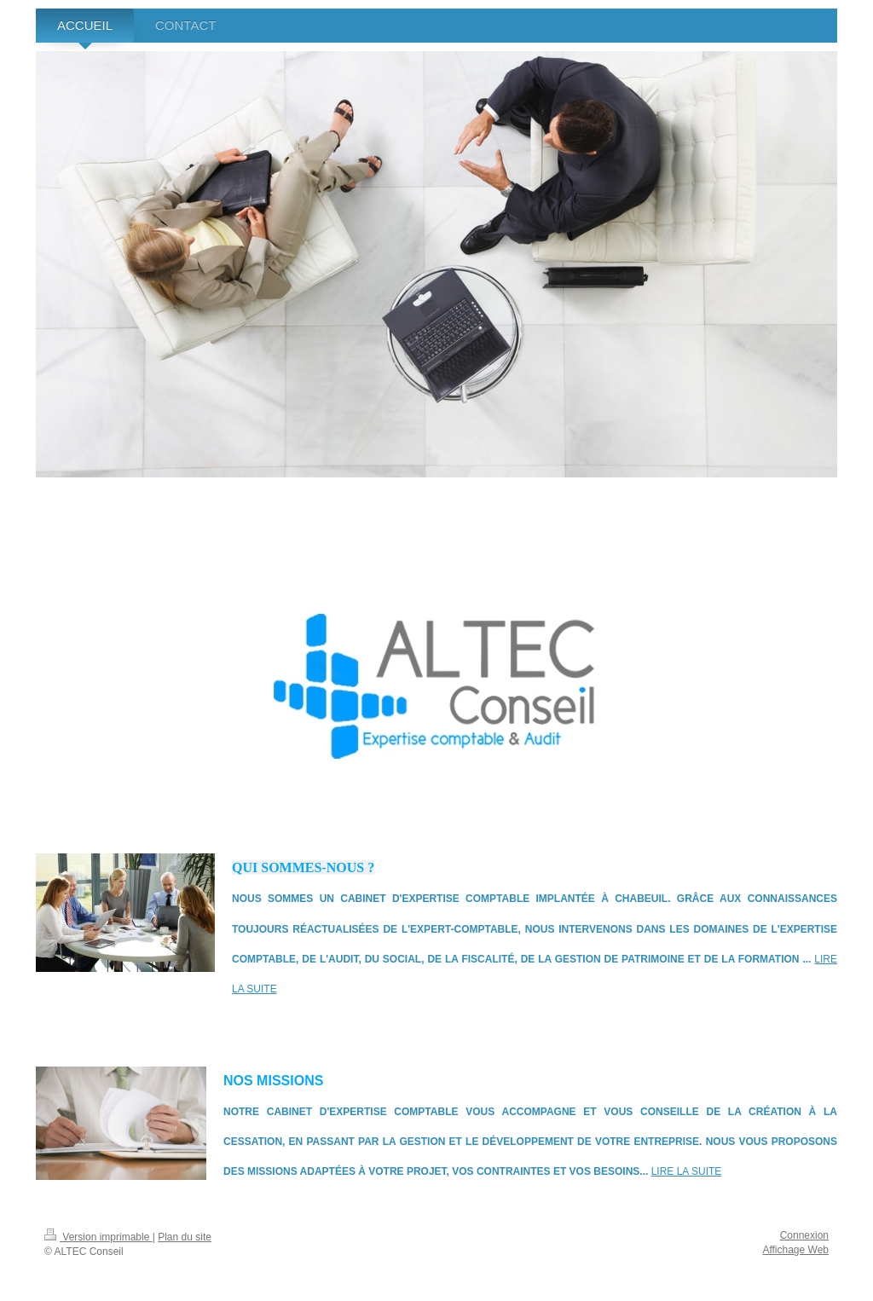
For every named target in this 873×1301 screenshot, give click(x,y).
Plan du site (184, 1237)
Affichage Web (795, 1250)
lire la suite (686, 1171)
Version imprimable (98, 1237)
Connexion (804, 1235)
